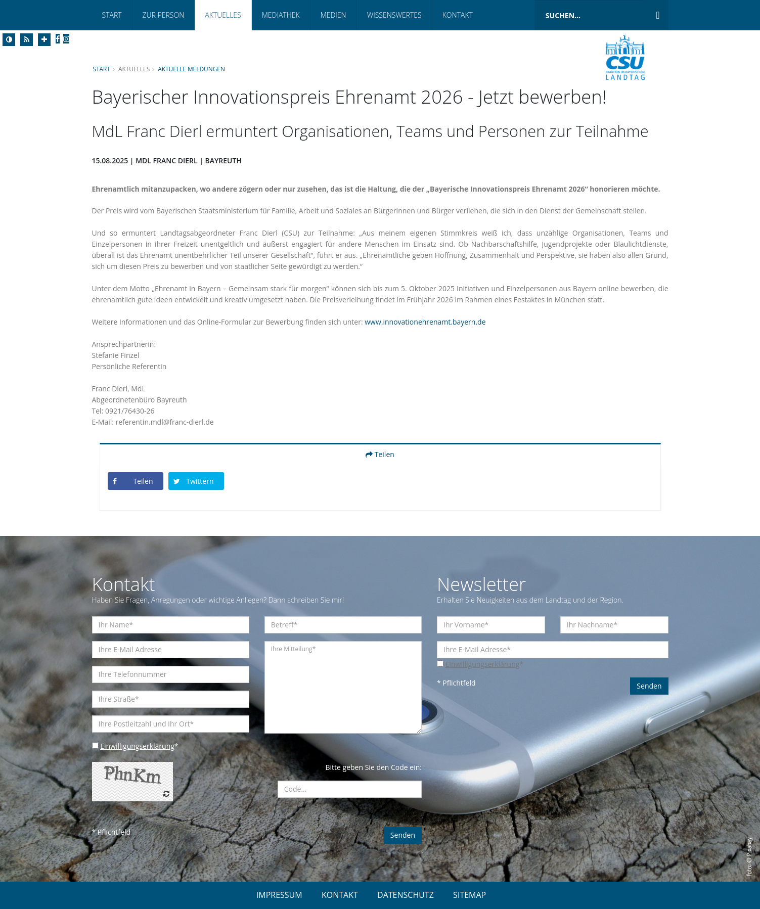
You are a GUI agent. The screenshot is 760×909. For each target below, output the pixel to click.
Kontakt (457, 15)
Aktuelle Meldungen (191, 69)
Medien (333, 15)
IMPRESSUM (279, 894)
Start (112, 15)
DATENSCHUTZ (405, 894)
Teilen (380, 454)
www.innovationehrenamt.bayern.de (425, 322)
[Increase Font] (44, 39)
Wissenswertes (394, 15)
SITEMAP (469, 894)
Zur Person (164, 15)
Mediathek (281, 15)
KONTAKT (340, 894)
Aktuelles (223, 15)
